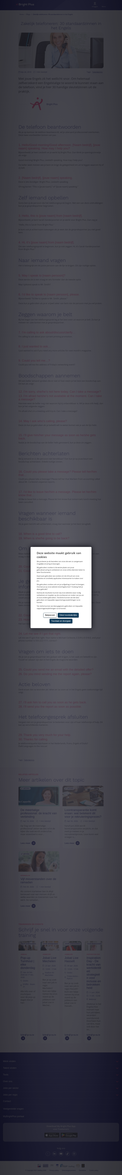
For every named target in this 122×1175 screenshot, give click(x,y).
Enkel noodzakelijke (68, 615)
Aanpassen (50, 615)
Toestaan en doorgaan (61, 621)
